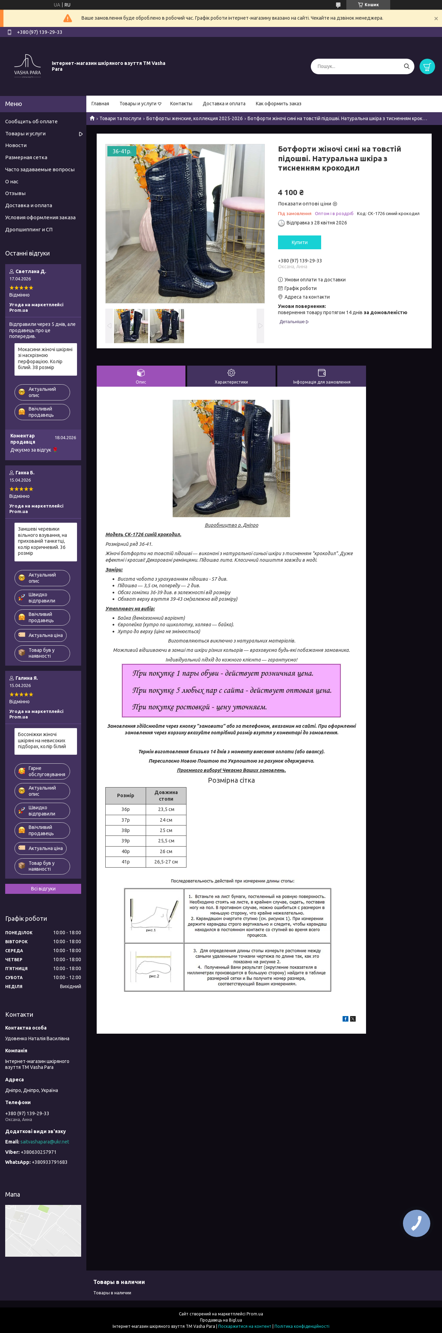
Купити (300, 242)
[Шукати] (406, 66)
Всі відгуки (43, 888)
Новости (16, 145)
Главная (100, 103)
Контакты (181, 103)
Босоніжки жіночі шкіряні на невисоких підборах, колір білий (42, 740)
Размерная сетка (26, 157)
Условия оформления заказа (40, 217)
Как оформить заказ (278, 103)
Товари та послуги (120, 118)
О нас (11, 181)
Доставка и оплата (224, 103)
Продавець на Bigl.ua (221, 1320)
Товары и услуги (137, 103)
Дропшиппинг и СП (28, 229)
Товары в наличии (112, 1292)
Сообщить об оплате (31, 121)
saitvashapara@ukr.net (44, 1141)
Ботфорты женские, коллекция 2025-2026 (194, 118)
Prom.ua (255, 1314)
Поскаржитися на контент (244, 1326)
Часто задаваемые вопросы (40, 169)
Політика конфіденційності (302, 1326)
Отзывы (15, 193)
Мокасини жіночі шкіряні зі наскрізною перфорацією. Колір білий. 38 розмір (45, 358)
